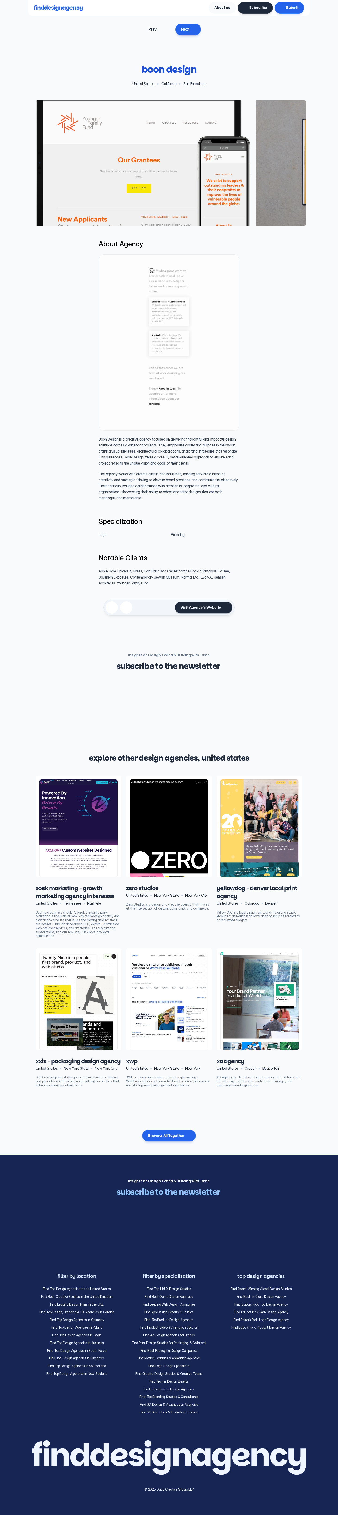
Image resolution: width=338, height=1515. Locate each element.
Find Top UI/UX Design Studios (169, 1289)
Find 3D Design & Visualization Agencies (169, 1404)
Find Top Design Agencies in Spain (76, 1335)
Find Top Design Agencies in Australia (77, 1343)
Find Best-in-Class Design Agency (261, 1296)
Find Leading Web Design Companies (169, 1304)
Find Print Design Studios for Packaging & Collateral (169, 1343)
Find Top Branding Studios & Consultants (169, 1397)
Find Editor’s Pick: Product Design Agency (261, 1327)
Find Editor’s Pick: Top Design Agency (261, 1304)
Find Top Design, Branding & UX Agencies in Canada (76, 1312)
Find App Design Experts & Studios (169, 1312)
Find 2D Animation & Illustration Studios (169, 1412)
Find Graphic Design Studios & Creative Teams (169, 1374)
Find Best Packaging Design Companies (169, 1351)
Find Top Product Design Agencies (169, 1320)
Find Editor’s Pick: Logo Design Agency (261, 1320)
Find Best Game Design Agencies (169, 1296)
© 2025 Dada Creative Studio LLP (168, 1489)
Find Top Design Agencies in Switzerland (77, 1366)
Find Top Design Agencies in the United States (77, 1289)
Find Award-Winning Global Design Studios (261, 1289)
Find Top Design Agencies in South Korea (76, 1351)
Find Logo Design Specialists (168, 1366)
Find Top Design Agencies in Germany (77, 1320)
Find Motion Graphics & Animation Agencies (169, 1358)
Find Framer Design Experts (169, 1381)
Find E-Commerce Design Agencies (169, 1389)
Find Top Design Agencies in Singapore (77, 1358)
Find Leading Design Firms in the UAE (77, 1304)
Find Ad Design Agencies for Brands (169, 1335)
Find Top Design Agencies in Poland (76, 1327)
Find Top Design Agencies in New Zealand (76, 1374)
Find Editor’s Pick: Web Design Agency (261, 1312)
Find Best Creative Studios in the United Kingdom (77, 1296)
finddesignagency (58, 8)
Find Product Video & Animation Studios (169, 1327)
